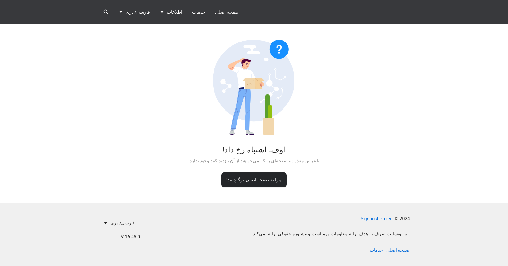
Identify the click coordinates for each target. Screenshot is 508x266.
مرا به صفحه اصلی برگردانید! (254, 179)
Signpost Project (377, 218)
